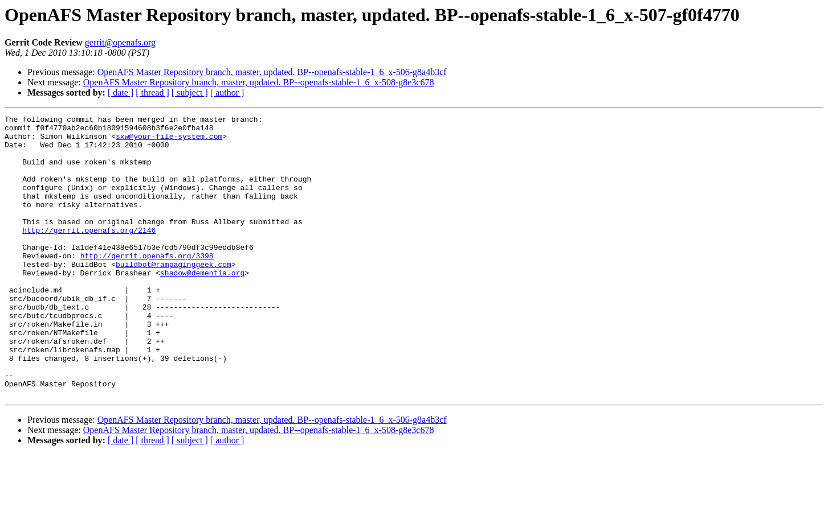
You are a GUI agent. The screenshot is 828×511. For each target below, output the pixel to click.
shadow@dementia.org (202, 305)
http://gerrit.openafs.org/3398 (147, 284)
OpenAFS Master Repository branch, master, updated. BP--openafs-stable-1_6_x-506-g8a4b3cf (272, 72)
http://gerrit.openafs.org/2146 (89, 254)
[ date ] (120, 92)
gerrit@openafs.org (120, 42)
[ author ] (227, 92)
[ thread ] (152, 92)
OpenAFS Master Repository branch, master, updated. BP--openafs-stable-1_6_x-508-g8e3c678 (258, 82)
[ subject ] (190, 92)
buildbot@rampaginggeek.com (173, 295)
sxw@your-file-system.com (169, 141)
